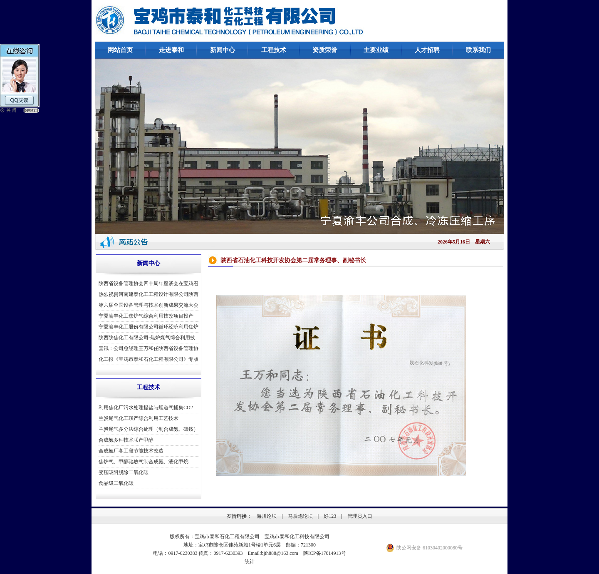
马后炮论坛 (300, 516)
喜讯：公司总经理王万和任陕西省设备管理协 (148, 348)
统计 (250, 561)
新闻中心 (222, 50)
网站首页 (120, 50)
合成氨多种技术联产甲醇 (126, 440)
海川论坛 (267, 516)
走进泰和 (171, 50)
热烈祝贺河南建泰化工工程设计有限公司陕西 (148, 294)
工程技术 (273, 50)
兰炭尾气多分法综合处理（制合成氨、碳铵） (148, 429)
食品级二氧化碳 (116, 483)
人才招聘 (427, 50)
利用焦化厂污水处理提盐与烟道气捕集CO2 (146, 407)
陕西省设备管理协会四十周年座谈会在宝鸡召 (148, 283)
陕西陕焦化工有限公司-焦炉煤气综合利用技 (147, 337)
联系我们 (478, 50)
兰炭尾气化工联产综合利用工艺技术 (138, 418)
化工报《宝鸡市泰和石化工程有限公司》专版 (148, 359)
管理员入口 (359, 516)
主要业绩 (376, 50)
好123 (330, 516)
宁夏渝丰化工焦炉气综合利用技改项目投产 (146, 316)
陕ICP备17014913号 (324, 553)
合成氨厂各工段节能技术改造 (131, 451)
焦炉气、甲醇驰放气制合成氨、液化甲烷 (143, 462)
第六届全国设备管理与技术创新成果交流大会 (148, 305)
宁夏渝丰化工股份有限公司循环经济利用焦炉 (148, 327)
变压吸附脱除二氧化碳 (124, 472)
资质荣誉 (324, 50)
